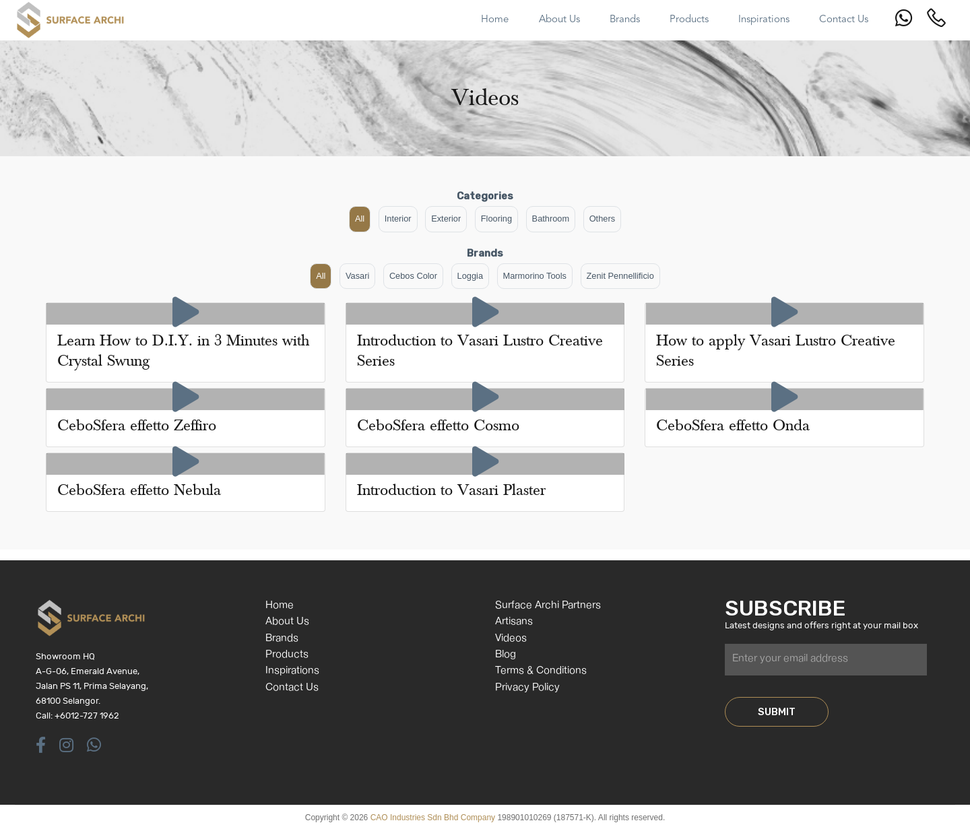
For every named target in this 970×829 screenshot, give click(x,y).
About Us (287, 622)
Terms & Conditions (541, 671)
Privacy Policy (527, 688)
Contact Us (292, 688)
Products (287, 655)
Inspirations (292, 671)
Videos (511, 638)
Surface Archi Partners (548, 605)
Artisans (514, 622)
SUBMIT (777, 712)
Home (279, 605)
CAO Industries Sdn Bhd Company (432, 817)
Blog (505, 655)
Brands (281, 638)
